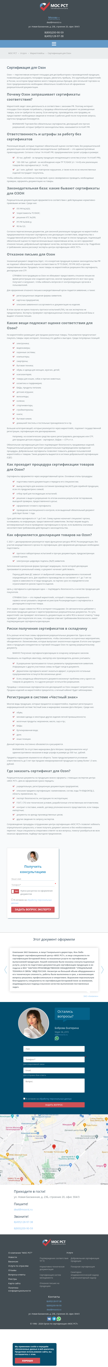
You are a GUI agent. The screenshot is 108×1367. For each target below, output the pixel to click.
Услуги (70, 1252)
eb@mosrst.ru (61, 1034)
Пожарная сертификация (83, 1266)
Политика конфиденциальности (19, 1289)
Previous (5, 969)
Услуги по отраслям (18, 1265)
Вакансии (13, 1261)
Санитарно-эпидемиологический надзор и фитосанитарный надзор (85, 1275)
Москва (53, 17)
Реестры (12, 1279)
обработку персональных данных (55, 1098)
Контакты (54, 1296)
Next (102, 969)
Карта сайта (14, 1283)
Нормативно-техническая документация (52, 1268)
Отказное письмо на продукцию (49, 1284)
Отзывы (12, 1270)
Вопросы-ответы (16, 1274)
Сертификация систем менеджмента (50, 1276)
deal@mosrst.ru (54, 22)
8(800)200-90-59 (53, 32)
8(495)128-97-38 (53, 36)
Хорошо (27, 1360)
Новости (12, 1257)
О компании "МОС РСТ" (20, 1252)
